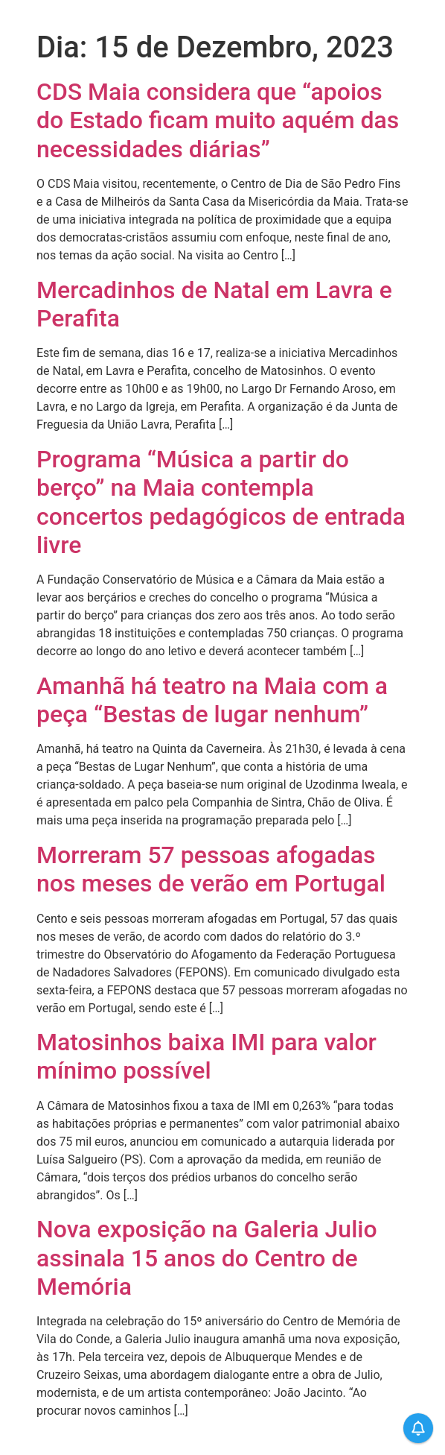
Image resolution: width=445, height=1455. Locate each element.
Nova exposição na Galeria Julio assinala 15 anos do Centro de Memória (206, 1258)
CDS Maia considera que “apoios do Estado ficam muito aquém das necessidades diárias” (217, 120)
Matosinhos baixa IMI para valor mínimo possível (206, 1056)
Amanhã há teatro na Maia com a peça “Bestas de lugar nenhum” (212, 700)
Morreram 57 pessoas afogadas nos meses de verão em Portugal (210, 869)
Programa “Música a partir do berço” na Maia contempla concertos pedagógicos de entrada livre (221, 502)
